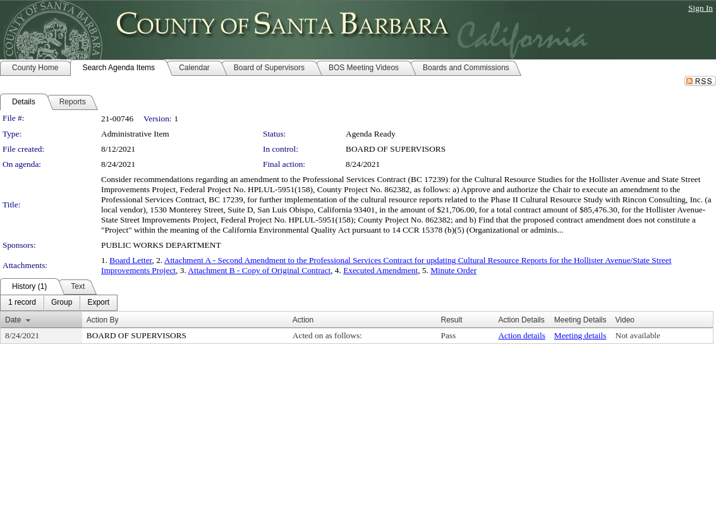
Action (303, 319)
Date (13, 319)
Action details (521, 335)
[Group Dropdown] (62, 302)
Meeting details (580, 335)
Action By (103, 319)
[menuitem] (22, 302)
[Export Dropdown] (98, 302)
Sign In (700, 8)
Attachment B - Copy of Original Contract (259, 270)
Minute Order (453, 270)
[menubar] (59, 303)
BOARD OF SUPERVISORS (396, 149)
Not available (638, 335)
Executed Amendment (380, 270)
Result (452, 319)
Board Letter (130, 260)
